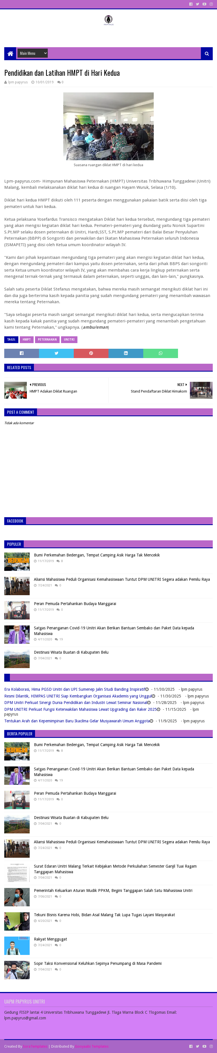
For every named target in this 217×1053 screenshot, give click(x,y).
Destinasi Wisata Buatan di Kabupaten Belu (71, 652)
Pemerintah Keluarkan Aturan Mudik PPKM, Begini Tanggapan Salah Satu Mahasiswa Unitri (113, 890)
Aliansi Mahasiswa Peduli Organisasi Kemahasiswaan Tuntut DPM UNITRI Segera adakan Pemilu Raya (122, 579)
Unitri (69, 339)
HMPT (27, 339)
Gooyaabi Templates (91, 1046)
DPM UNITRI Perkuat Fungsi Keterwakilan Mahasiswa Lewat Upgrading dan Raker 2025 (80, 709)
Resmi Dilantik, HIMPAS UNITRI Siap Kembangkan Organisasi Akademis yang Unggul (78, 696)
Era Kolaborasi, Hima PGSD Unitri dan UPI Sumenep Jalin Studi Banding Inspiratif (74, 689)
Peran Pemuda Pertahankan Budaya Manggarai (75, 603)
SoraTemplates (35, 1046)
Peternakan (47, 339)
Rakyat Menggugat (50, 939)
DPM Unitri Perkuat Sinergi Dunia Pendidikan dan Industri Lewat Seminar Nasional (75, 702)
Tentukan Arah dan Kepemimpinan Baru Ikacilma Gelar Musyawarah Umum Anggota (77, 721)
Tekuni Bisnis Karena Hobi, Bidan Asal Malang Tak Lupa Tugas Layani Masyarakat (104, 915)
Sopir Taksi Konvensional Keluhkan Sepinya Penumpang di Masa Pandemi (98, 963)
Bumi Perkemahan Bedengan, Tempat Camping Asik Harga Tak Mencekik (97, 555)
